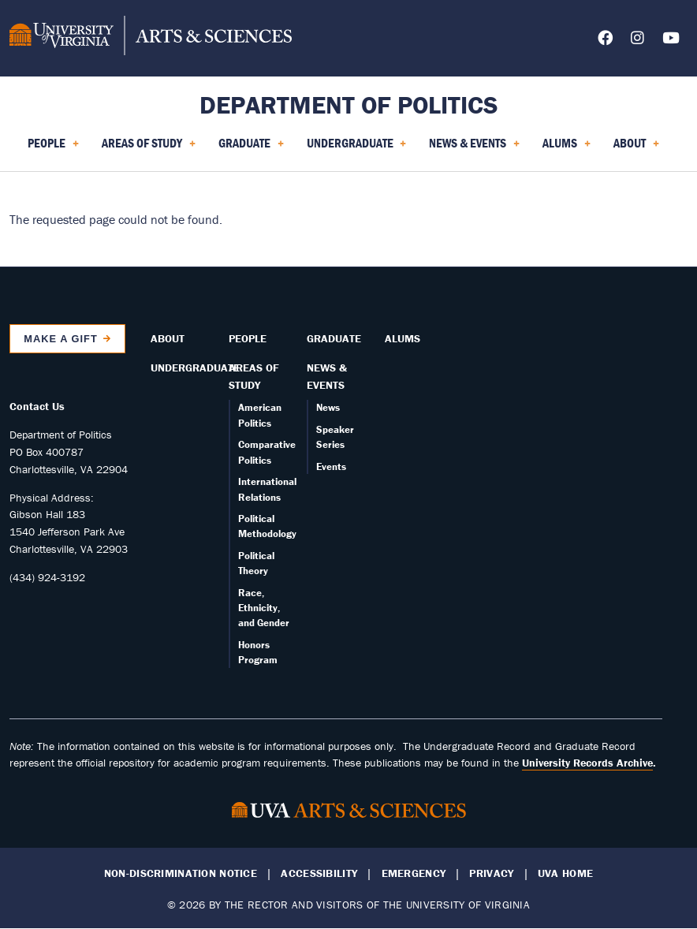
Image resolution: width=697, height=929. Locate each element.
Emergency (414, 873)
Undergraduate (195, 367)
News (328, 407)
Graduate (334, 338)
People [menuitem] (53, 148)
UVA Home (565, 873)
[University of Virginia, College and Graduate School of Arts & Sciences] (150, 38)
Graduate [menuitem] (251, 148)
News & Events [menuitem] (474, 148)
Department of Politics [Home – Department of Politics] (348, 104)
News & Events (327, 376)
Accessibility (319, 873)
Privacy (491, 873)
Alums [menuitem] (566, 148)
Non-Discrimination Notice (180, 873)
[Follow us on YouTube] (671, 40)
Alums (402, 338)
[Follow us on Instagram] (637, 40)
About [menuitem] (636, 148)
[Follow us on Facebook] (605, 40)
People (247, 338)
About (167, 338)
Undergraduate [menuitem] (356, 148)
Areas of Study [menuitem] (148, 148)
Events (331, 466)
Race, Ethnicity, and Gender (263, 608)
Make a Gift (61, 339)
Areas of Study (254, 376)
